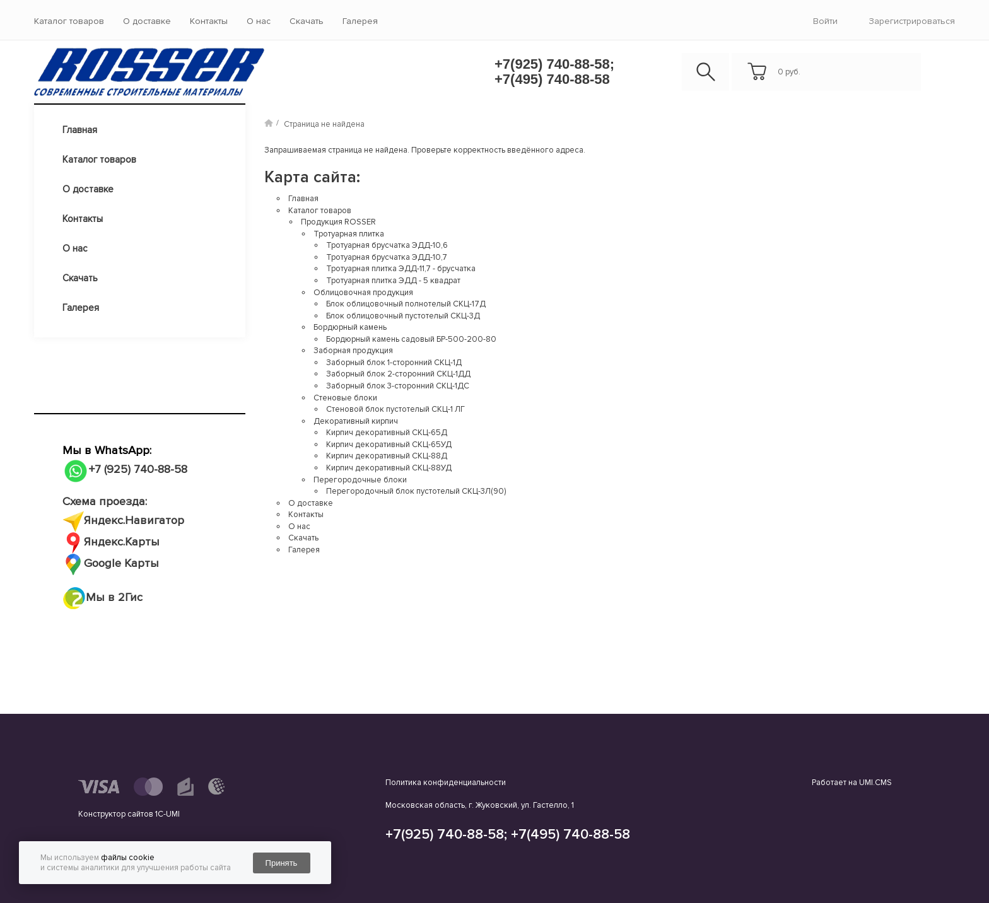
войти (825, 21)
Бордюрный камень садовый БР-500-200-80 (411, 339)
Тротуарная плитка (348, 234)
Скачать (307, 21)
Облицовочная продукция (363, 293)
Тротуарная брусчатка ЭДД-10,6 (387, 245)
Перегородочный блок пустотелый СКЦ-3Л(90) (416, 491)
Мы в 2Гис (102, 597)
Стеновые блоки (345, 398)
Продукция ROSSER (338, 222)
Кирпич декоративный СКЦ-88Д (386, 456)
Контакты (209, 21)
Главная (79, 130)
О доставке (147, 21)
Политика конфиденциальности (445, 783)
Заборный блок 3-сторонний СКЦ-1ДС (397, 386)
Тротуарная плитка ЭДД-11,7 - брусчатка (401, 269)
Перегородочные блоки (360, 480)
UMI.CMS (875, 783)
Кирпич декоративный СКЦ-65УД (389, 445)
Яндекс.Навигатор (134, 520)
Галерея (360, 21)
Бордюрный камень (350, 327)
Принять (282, 863)
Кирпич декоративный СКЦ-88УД (389, 468)
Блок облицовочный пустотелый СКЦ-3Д (403, 316)
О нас (259, 21)
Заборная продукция (353, 351)
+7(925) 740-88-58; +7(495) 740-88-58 (554, 71)
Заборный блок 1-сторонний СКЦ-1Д (394, 363)
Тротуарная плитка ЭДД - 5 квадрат (393, 281)
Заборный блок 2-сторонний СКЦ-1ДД (398, 374)
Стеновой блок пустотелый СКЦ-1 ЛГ (395, 409)
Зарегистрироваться (912, 21)
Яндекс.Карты (122, 542)
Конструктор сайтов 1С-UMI (129, 814)
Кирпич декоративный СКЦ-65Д (386, 433)
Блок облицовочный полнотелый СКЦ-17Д (406, 304)
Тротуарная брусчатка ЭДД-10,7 (386, 257)
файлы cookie (128, 858)
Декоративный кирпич (355, 421)
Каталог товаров (69, 21)
